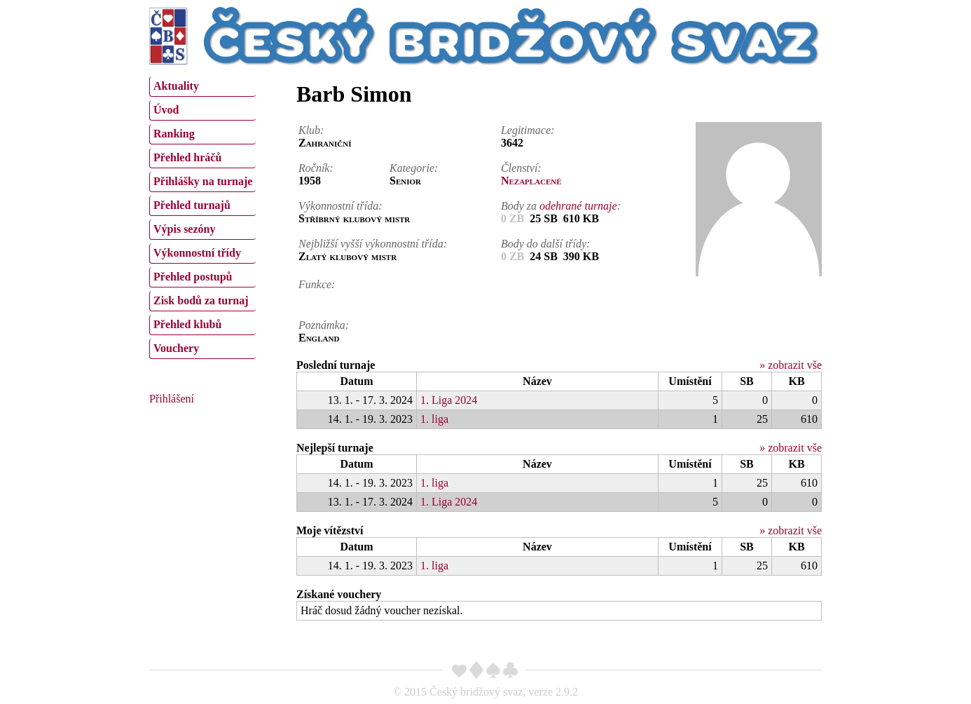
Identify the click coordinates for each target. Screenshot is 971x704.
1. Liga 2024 (448, 400)
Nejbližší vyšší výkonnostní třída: (372, 244)
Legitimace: (527, 130)
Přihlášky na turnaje (202, 181)
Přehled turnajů (191, 205)
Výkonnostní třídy (197, 253)
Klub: (311, 130)
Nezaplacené (531, 181)
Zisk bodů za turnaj (201, 300)
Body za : (561, 206)
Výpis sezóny (184, 229)
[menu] (202, 216)
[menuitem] (202, 86)
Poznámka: (323, 325)
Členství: (521, 168)
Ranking (174, 134)
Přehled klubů (187, 324)
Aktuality (176, 86)
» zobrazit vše (790, 365)
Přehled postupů (192, 277)
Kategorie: (414, 168)
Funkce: (316, 284)
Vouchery (176, 348)
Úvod (166, 110)
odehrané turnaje (578, 206)
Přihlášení (171, 399)
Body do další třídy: (546, 244)
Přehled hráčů (187, 157)
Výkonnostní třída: (340, 206)
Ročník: (315, 168)
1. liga (434, 419)
